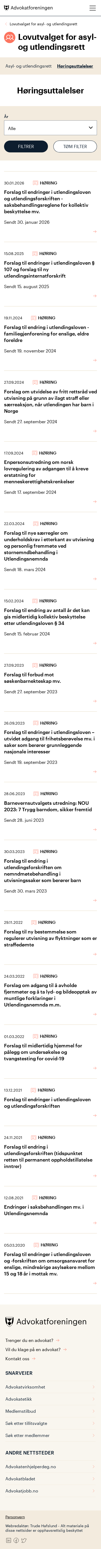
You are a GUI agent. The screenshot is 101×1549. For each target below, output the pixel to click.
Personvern (15, 1517)
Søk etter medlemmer (50, 1435)
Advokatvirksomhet (50, 1386)
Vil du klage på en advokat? (36, 1349)
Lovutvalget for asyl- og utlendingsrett (43, 24)
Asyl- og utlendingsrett (28, 65)
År (6, 116)
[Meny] (92, 8)
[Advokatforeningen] (28, 8)
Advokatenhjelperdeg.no (50, 1466)
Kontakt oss (20, 1358)
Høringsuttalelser (75, 65)
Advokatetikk (50, 1398)
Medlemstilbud (50, 1411)
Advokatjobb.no (50, 1490)
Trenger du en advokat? (32, 1340)
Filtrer (26, 146)
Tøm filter (75, 146)
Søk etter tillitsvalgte (50, 1423)
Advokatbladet (50, 1478)
